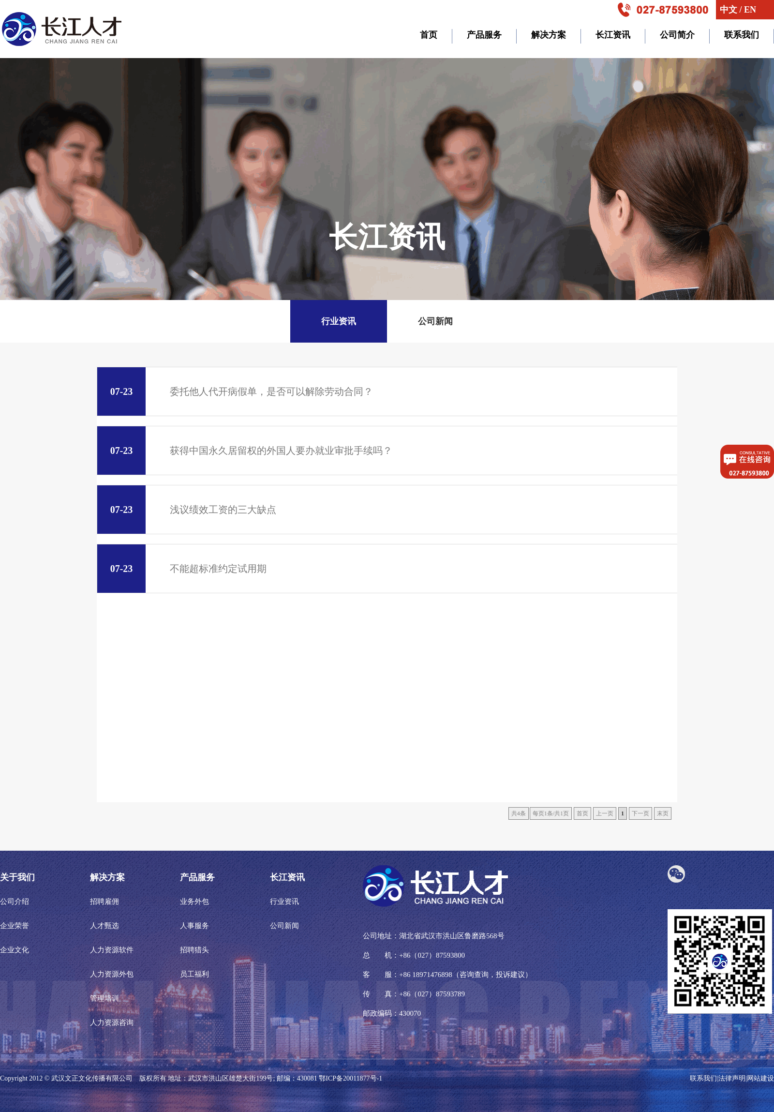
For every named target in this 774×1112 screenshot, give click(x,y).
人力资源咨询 (112, 1022)
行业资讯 (338, 321)
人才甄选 (104, 926)
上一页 (604, 813)
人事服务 (194, 926)
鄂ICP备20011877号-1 (350, 1078)
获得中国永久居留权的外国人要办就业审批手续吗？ (244, 450)
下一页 (640, 813)
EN (750, 10)
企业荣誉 (14, 926)
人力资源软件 (112, 950)
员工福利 (194, 974)
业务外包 (194, 901)
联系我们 (703, 1078)
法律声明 (731, 1078)
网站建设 (760, 1078)
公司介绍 (14, 901)
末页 (663, 813)
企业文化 (14, 950)
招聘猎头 (194, 950)
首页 (582, 813)
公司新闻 (435, 321)
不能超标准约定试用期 (182, 568)
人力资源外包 (112, 974)
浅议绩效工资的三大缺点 (186, 509)
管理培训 (104, 998)
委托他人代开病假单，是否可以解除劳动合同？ (235, 391)
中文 (728, 10)
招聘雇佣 (104, 901)
